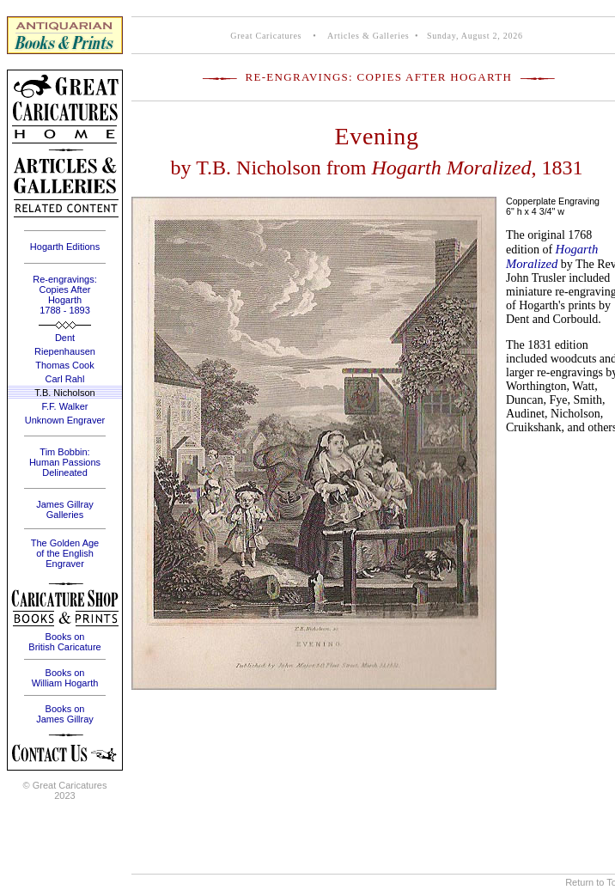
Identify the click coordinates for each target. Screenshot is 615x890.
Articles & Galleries (367, 35)
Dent (65, 337)
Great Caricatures (265, 35)
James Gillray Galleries (65, 509)
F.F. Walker (65, 406)
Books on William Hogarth (65, 678)
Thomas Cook (64, 365)
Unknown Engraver (65, 420)
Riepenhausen (64, 351)
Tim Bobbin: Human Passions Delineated (64, 462)
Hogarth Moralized (552, 256)
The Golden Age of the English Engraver (65, 553)
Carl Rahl (65, 379)
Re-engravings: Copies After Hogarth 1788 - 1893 (65, 294)
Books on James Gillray (65, 714)
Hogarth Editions (65, 246)
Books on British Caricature (64, 641)
